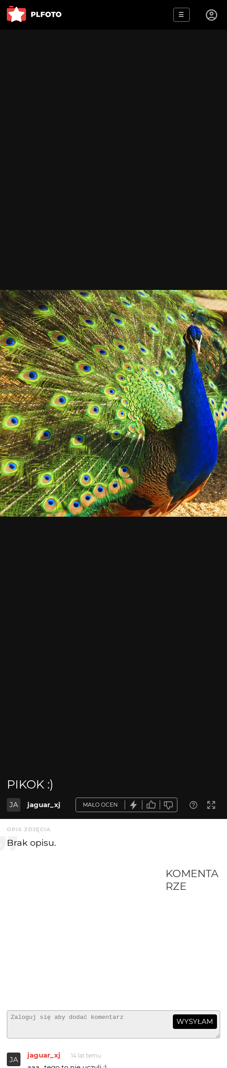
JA (14, 804)
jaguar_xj (44, 804)
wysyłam (195, 1021)
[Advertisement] (86, 935)
